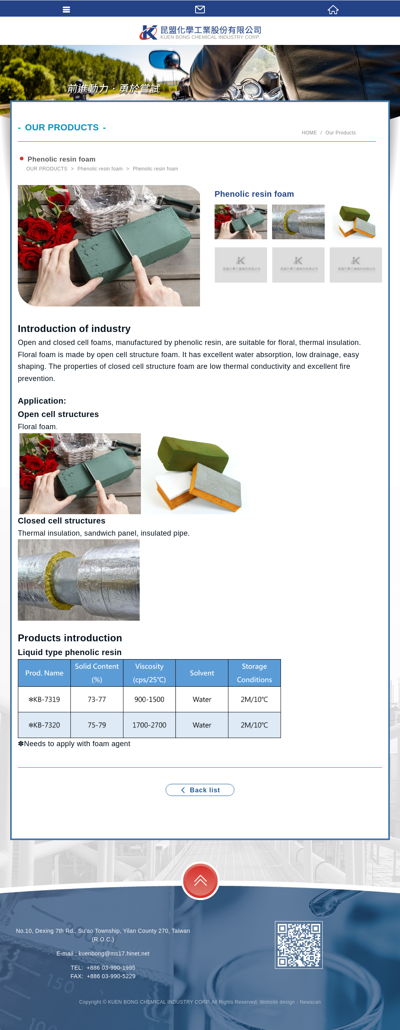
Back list (200, 790)
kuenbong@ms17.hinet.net (114, 953)
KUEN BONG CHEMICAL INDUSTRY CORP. (200, 32)
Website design (277, 1002)
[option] (111, 245)
